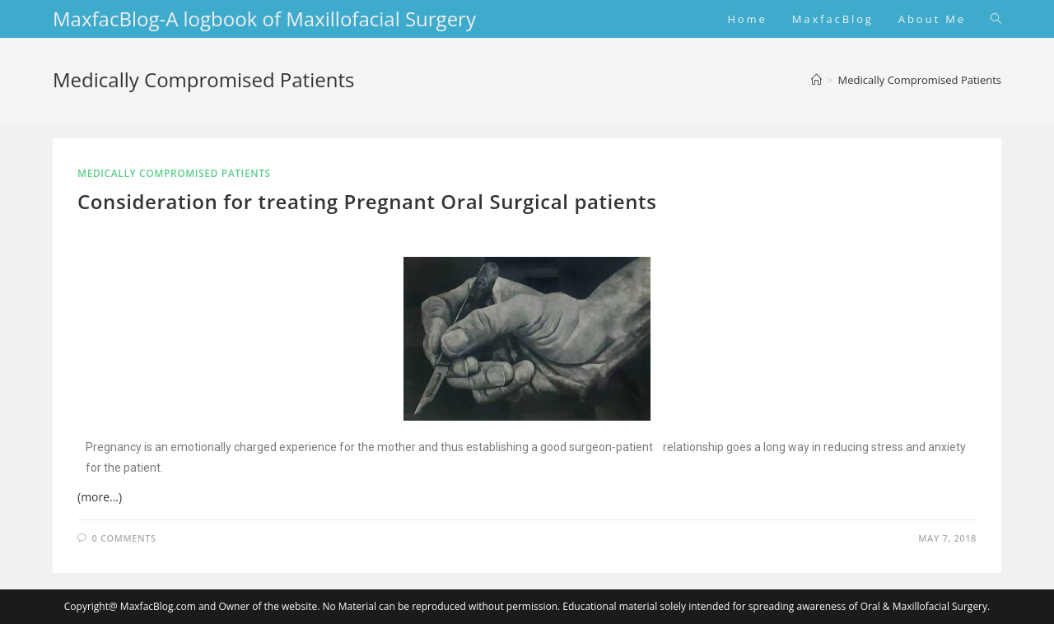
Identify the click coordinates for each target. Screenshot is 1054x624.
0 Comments (124, 538)
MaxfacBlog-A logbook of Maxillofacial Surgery (264, 18)
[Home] (816, 79)
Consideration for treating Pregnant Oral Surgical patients (366, 201)
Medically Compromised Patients (919, 79)
